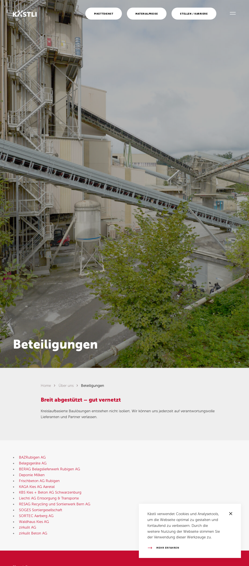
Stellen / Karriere (194, 13)
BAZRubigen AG (32, 457)
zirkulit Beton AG (33, 533)
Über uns (66, 385)
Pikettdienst (103, 13)
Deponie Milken (32, 475)
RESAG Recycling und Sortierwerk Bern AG (54, 504)
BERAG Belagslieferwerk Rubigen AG (49, 469)
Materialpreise (146, 13)
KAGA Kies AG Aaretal (37, 486)
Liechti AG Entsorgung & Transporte (49, 498)
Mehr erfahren (167, 547)
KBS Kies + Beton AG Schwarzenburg (50, 492)
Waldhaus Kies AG (34, 521)
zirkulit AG (27, 527)
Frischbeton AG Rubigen (39, 481)
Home (46, 385)
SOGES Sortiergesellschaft (40, 510)
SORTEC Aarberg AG (36, 516)
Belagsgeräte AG (33, 463)
